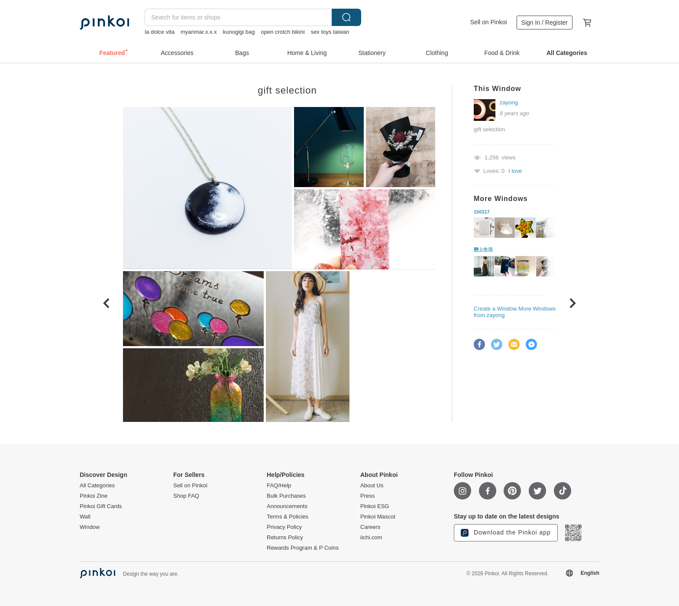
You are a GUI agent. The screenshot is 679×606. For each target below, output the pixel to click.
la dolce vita (160, 32)
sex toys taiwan (330, 32)
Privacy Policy (284, 527)
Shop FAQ (186, 496)
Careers (370, 527)
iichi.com (371, 538)
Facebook (479, 344)
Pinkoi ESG (374, 506)
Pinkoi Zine (93, 496)
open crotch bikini (282, 32)
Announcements (287, 506)
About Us (371, 486)
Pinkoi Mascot (377, 517)
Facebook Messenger (531, 344)
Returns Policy (285, 538)
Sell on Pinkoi (488, 22)
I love (515, 171)
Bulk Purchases (286, 496)
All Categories (97, 486)
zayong (509, 102)
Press (367, 496)
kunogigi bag (239, 32)
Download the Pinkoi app (506, 533)
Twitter (496, 344)
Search (346, 17)
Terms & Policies (287, 517)
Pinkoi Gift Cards (101, 506)
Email (514, 344)
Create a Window (495, 308)
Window (90, 527)
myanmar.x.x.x (199, 32)
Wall (85, 517)
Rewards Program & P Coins (303, 548)
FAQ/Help (279, 486)
